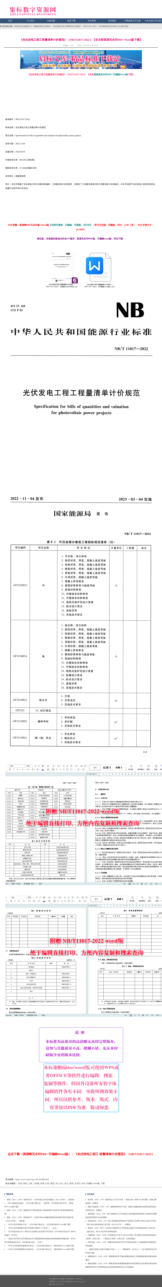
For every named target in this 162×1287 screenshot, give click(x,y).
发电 (25, 1183)
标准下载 (71, 21)
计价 (47, 1183)
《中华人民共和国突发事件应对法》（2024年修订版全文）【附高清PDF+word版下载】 (41, 1246)
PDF (83, 1183)
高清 (71, 1183)
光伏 (20, 1183)
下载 (103, 1183)
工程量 (36, 1183)
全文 (66, 1183)
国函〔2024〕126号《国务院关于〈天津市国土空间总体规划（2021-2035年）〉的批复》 (41, 1200)
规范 (52, 1183)
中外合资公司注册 (153, 21)
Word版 (96, 1183)
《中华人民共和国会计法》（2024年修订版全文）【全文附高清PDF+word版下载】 (39, 1224)
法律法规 (51, 21)
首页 (10, 21)
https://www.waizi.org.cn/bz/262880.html (32, 1179)
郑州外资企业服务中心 (23, 26)
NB (56, 1183)
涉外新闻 (92, 21)
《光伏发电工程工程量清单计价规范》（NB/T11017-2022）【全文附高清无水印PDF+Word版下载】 (90, 26)
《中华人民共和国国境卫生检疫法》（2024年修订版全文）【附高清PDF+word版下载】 (41, 1249)
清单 (42, 1183)
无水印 (77, 1183)
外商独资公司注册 (132, 21)
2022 (61, 1183)
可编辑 (89, 1183)
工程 (30, 1183)
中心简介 (31, 21)
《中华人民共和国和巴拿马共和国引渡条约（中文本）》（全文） (32, 1228)
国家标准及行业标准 (42, 26)
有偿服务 (112, 21)
